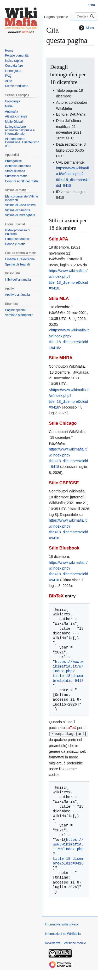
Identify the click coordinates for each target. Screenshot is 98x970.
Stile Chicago (63, 423)
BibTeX (56, 596)
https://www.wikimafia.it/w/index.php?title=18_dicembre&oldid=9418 (68, 671)
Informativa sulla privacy (62, 924)
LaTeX (71, 728)
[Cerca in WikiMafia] (85, 16)
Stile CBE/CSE (64, 482)
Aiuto (86, 27)
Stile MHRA (60, 357)
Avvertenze (53, 943)
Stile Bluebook (64, 548)
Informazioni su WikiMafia (63, 933)
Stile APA (58, 239)
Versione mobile (75, 943)
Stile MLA (59, 298)
